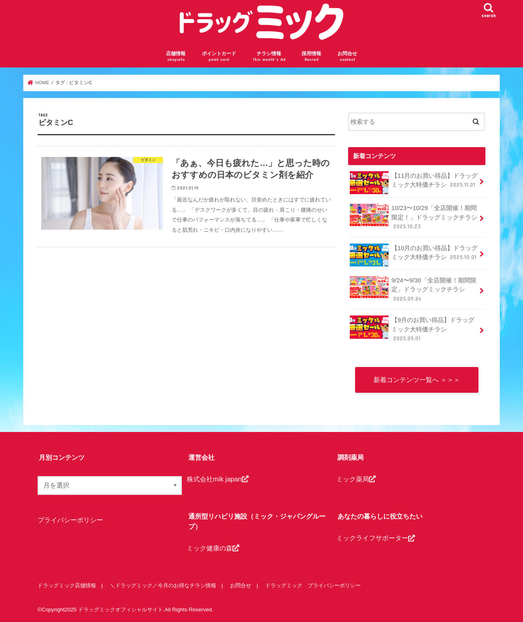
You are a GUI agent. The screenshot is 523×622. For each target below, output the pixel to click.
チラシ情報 (269, 57)
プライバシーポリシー (70, 520)
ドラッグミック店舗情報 (67, 585)
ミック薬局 (355, 479)
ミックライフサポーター (375, 537)
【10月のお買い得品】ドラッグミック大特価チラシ (414, 255)
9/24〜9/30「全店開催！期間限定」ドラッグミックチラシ (413, 289)
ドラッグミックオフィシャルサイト (120, 609)
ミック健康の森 (213, 548)
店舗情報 (176, 57)
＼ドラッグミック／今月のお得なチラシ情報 (163, 585)
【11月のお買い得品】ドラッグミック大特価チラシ (414, 182)
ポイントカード (219, 57)
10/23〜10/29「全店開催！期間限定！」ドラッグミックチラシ (413, 217)
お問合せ (347, 57)
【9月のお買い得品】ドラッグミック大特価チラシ (412, 328)
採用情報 (311, 57)
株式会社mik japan (217, 479)
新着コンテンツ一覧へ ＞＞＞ (416, 379)
